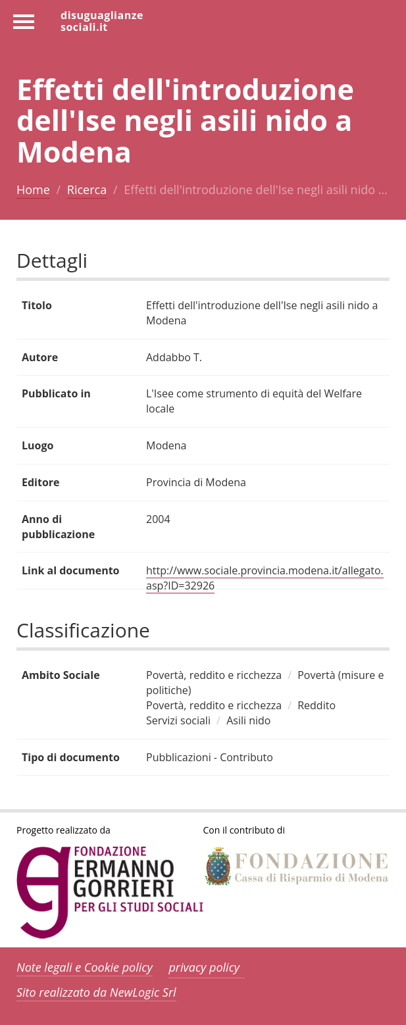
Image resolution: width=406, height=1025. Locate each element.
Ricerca (87, 189)
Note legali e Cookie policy (84, 967)
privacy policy (204, 967)
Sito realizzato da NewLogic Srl (96, 992)
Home (33, 189)
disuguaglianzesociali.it (102, 20)
